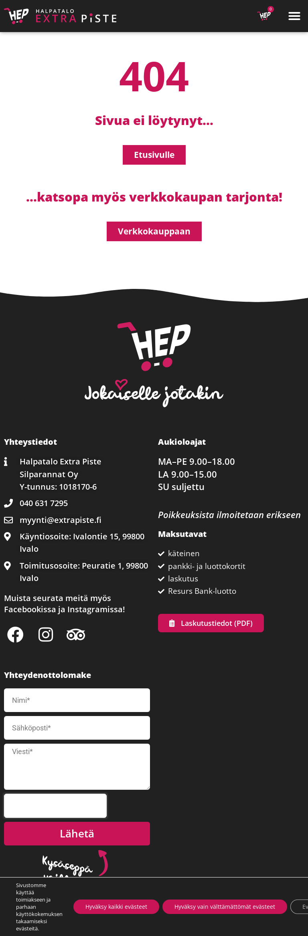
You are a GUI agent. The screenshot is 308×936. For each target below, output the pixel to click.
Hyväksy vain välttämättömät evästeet (224, 906)
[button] (294, 16)
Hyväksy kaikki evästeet (116, 906)
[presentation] (55, 806)
